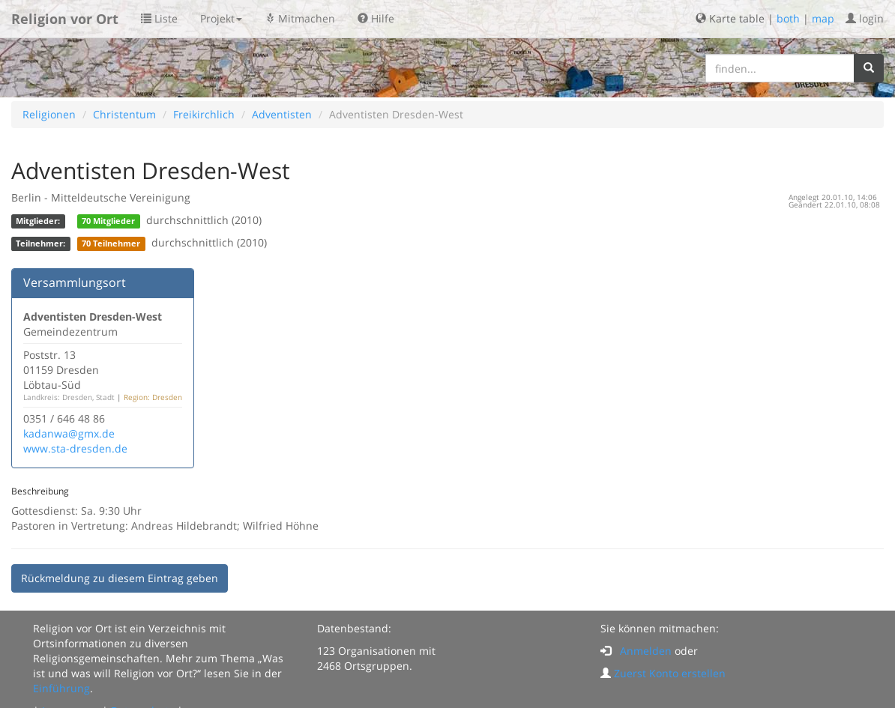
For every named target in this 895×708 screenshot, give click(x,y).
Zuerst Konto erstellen (670, 673)
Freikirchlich (204, 114)
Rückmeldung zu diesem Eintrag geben (119, 578)
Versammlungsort (74, 282)
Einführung (61, 688)
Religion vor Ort (64, 19)
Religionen (49, 114)
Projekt (221, 18)
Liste (159, 18)
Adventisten (282, 114)
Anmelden (646, 651)
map (823, 18)
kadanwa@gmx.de (69, 433)
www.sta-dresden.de (75, 448)
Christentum (124, 114)
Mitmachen (300, 18)
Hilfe (376, 18)
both (788, 18)
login (865, 18)
